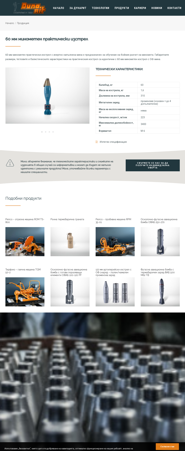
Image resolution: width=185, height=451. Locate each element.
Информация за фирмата (109, 391)
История (100, 395)
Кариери (134, 8)
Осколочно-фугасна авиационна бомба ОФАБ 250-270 (159, 221)
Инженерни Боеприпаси (153, 414)
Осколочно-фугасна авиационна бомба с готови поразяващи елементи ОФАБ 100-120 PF (69, 272)
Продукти (115, 8)
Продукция (23, 23)
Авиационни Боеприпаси (153, 406)
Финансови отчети (105, 410)
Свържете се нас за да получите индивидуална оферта (153, 165)
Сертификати (102, 406)
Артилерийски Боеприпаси (154, 410)
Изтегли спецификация (113, 141)
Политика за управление (108, 399)
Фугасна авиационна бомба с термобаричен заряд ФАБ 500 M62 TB (158, 272)
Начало (52, 8)
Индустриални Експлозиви (154, 418)
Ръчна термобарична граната (67, 219)
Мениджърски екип (105, 402)
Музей (99, 414)
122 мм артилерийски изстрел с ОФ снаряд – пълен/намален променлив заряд (113, 272)
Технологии (94, 8)
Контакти (168, 8)
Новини (150, 8)
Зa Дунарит (71, 8)
